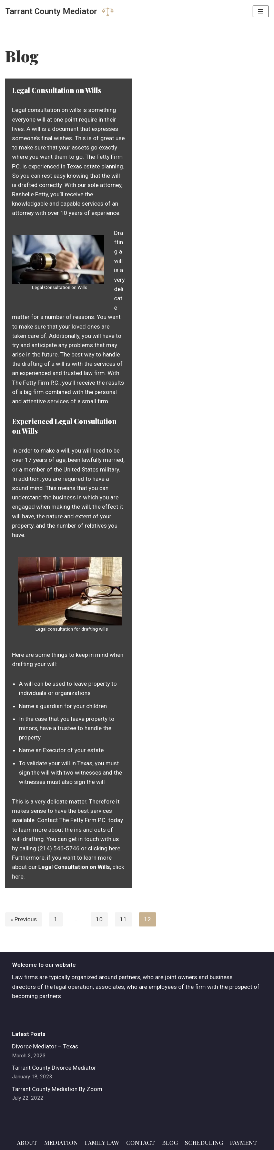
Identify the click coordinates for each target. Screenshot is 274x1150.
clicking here (104, 848)
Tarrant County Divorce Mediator (54, 1067)
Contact (140, 1142)
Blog (170, 1142)
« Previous (23, 919)
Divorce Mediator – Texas (45, 1046)
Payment (243, 1142)
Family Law (102, 1142)
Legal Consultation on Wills (56, 90)
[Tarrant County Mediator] (59, 11)
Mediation (61, 1142)
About (27, 1142)
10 (99, 919)
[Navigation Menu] (261, 11)
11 (123, 919)
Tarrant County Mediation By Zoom (57, 1089)
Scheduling (204, 1142)
